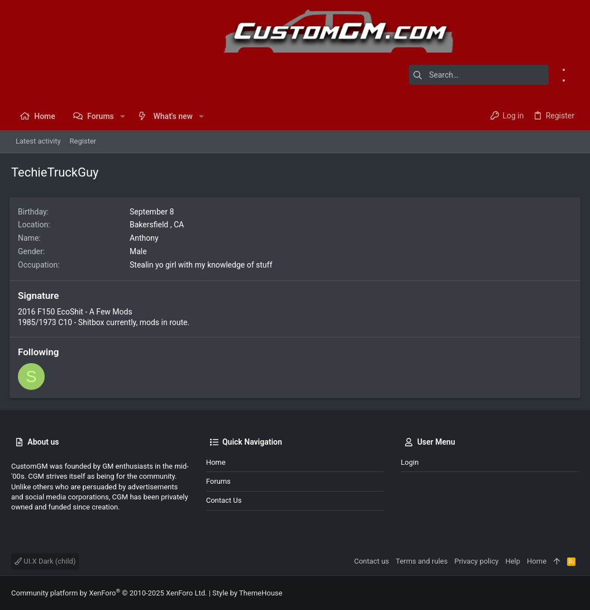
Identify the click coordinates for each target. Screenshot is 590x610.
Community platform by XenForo (109, 593)
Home (216, 462)
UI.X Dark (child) (45, 561)
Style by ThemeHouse (247, 593)
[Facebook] (575, 69)
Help (512, 561)
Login (409, 462)
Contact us (224, 500)
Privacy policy (476, 561)
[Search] (479, 75)
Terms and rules (422, 561)
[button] (122, 116)
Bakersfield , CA (158, 224)
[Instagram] (575, 79)
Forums (218, 481)
